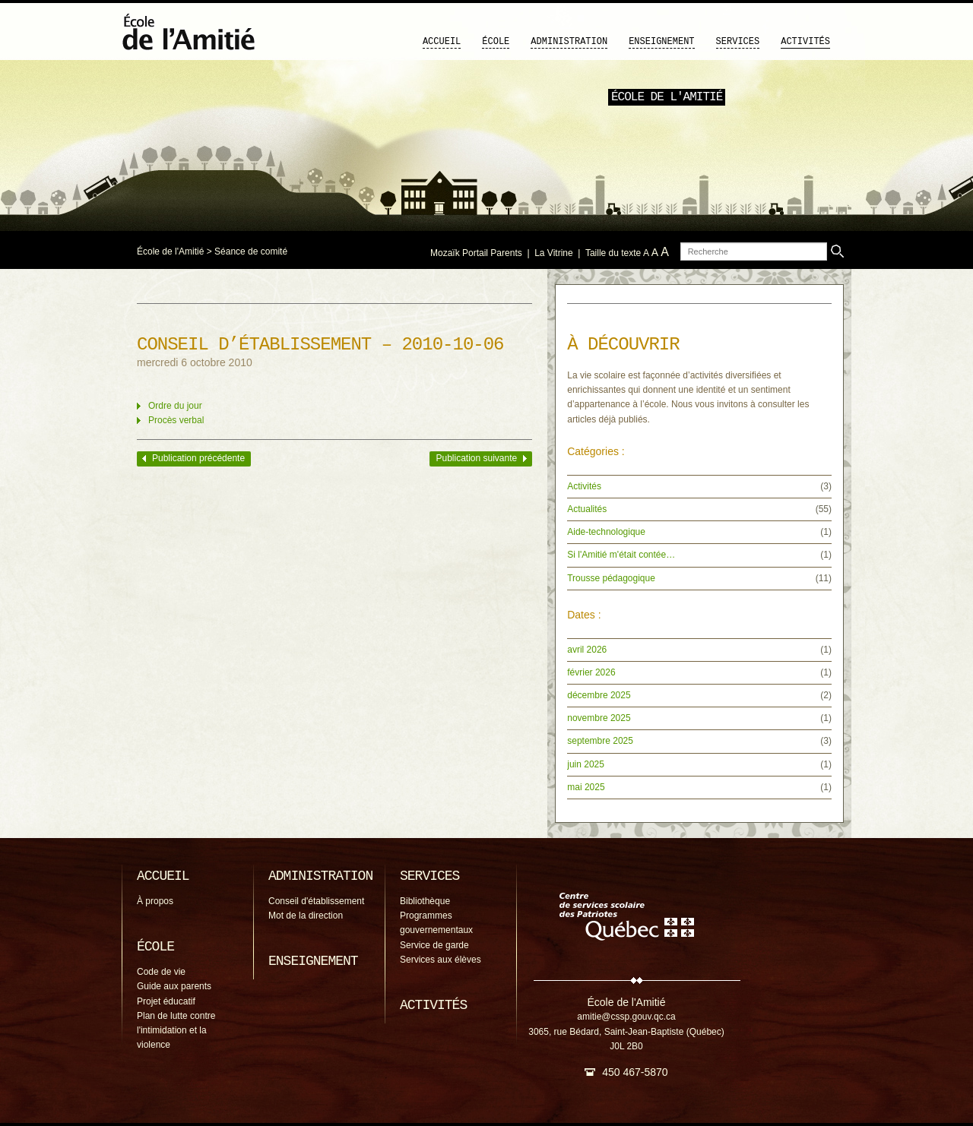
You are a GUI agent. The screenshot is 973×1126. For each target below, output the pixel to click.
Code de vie (161, 971)
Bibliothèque (425, 901)
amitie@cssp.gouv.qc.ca (626, 1016)
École (495, 41)
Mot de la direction (305, 915)
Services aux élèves (440, 959)
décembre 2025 (598, 695)
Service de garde (434, 945)
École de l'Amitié (170, 251)
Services (738, 41)
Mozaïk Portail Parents (476, 253)
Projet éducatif (166, 1001)
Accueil (442, 41)
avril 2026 (587, 649)
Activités (805, 41)
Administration (569, 41)
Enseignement (661, 41)
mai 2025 (585, 787)
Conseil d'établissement (316, 901)
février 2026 (591, 672)
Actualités (587, 509)
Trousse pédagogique (611, 578)
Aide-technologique (606, 532)
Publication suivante (476, 458)
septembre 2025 (600, 740)
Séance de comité (250, 251)
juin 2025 (585, 764)
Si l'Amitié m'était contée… (621, 554)
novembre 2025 (598, 718)
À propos (155, 901)
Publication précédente (198, 458)
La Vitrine (553, 253)
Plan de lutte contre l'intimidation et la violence (176, 1030)
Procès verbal (176, 420)
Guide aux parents (174, 986)
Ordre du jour (175, 405)
